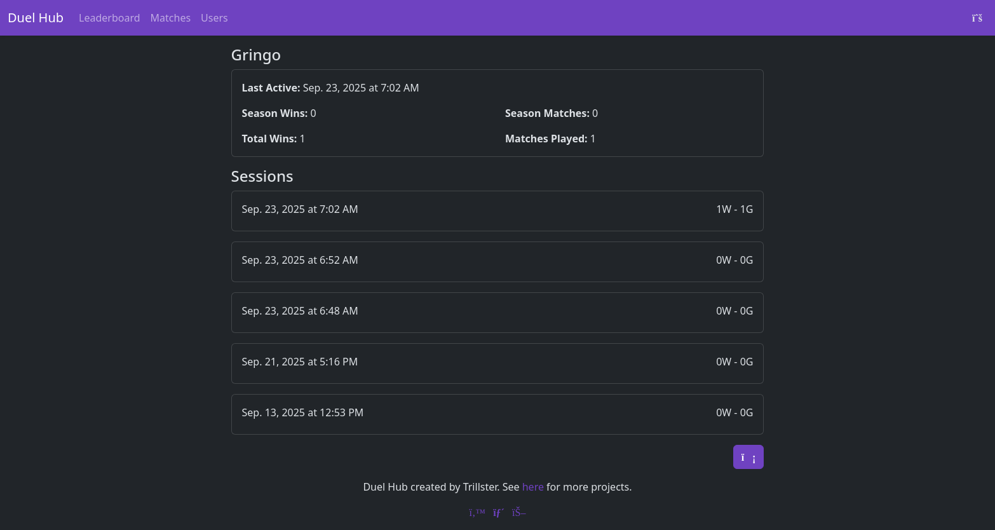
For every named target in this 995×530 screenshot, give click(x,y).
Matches (171, 18)
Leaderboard (109, 18)
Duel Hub (36, 17)
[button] (497, 211)
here (533, 487)
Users (214, 18)
